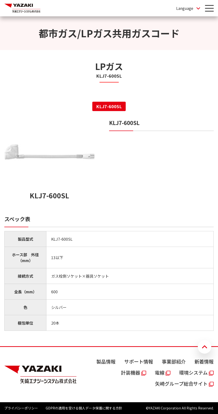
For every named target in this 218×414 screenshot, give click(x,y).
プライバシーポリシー (21, 408)
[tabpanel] (109, 225)
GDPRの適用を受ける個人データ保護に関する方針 (84, 408)
